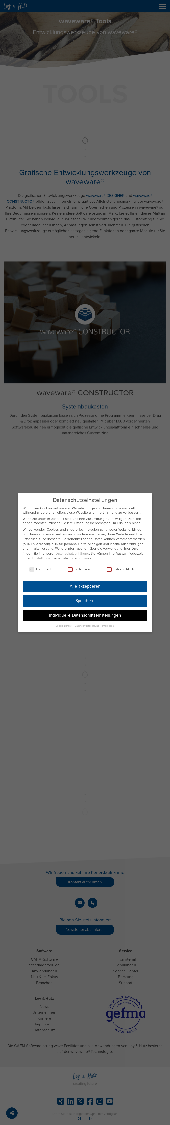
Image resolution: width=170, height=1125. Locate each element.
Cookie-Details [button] (64, 623)
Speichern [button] (85, 599)
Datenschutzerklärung (72, 551)
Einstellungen (42, 556)
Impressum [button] (108, 623)
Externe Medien (122, 567)
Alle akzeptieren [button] (85, 584)
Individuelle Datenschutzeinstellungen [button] (85, 613)
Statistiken (79, 567)
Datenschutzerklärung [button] (87, 623)
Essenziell (40, 567)
